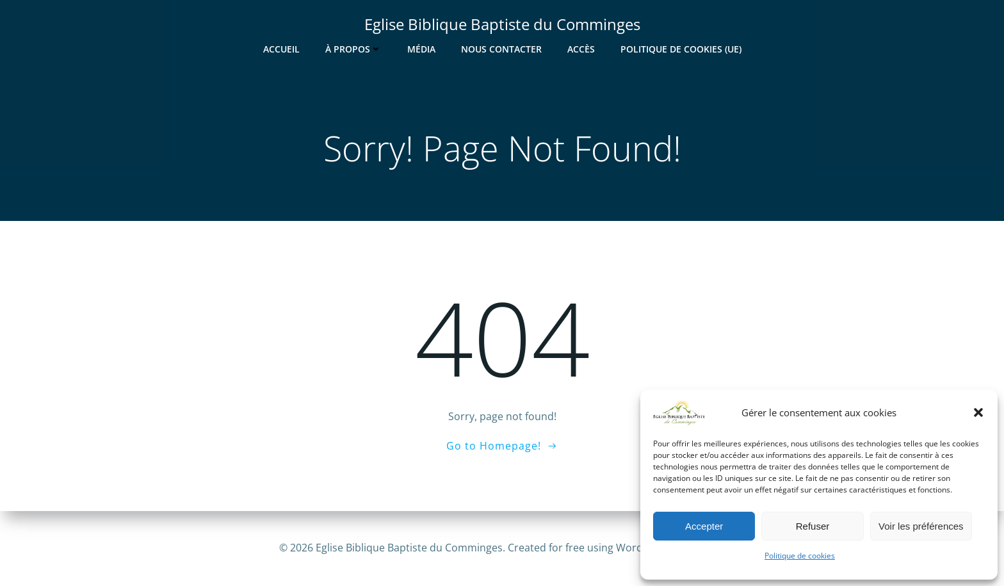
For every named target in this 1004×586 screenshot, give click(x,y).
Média (421, 49)
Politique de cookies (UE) (680, 49)
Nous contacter (501, 49)
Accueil (281, 49)
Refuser (813, 526)
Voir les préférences (921, 526)
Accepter (704, 526)
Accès (581, 49)
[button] (978, 412)
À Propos (353, 49)
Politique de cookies (800, 555)
